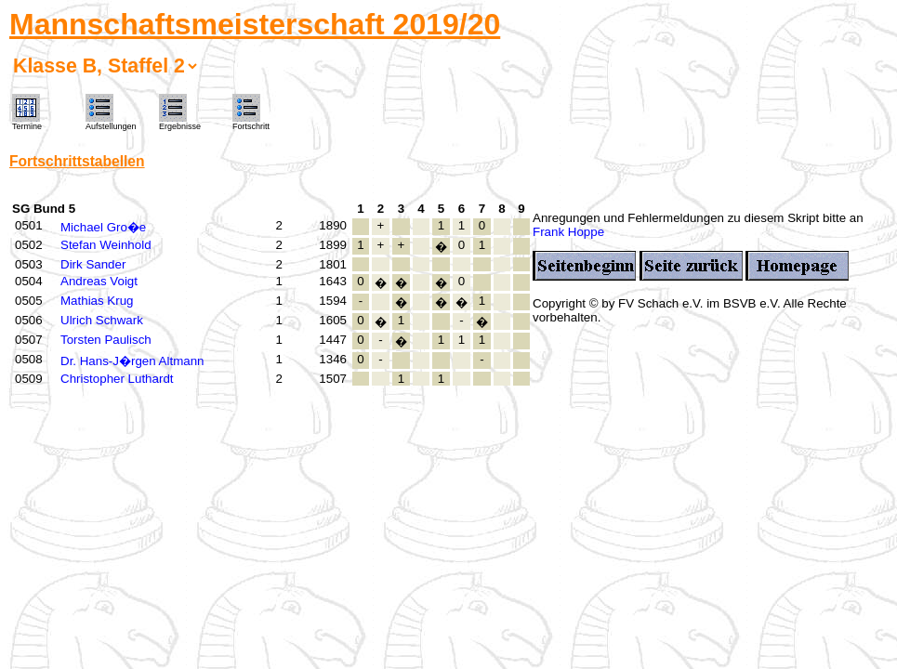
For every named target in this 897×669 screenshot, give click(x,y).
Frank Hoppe (568, 232)
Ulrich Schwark (101, 320)
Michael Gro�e (103, 227)
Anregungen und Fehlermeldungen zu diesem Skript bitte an (698, 218)
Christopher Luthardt (117, 379)
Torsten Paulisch (106, 340)
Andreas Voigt (99, 281)
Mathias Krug (97, 301)
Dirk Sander (92, 264)
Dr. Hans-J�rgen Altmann (132, 361)
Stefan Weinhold (106, 245)
